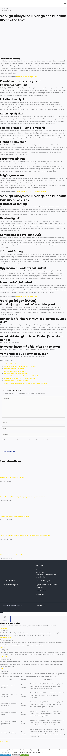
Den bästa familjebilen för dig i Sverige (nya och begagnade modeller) (22, 497)
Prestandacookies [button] (6, 638)
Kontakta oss (40, 572)
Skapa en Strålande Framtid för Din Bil (16, 381)
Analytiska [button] (3, 647)
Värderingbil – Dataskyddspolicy (46, 575)
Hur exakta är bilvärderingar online (26, 77)
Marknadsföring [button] (5, 657)
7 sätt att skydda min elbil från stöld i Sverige (14, 516)
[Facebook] (41, 605)
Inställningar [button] (16, 755)
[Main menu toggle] (65, 3)
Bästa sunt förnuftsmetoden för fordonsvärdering (20, 378)
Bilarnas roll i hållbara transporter (14, 369)
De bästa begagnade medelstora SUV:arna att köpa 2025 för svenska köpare (25, 535)
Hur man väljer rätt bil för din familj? (15, 371)
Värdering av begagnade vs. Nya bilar (16, 373)
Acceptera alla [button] (24, 755)
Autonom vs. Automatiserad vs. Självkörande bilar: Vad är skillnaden (25, 383)
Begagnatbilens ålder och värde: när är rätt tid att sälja (21, 376)
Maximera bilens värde (11, 364)
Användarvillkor (40, 577)
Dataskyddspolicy (5, 755)
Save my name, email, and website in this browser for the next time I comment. (29, 440)
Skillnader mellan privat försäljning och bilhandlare (20, 366)
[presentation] (14, 445)
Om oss (38, 570)
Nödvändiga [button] (4, 669)
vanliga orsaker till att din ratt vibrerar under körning (32, 191)
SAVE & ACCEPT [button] (5, 742)
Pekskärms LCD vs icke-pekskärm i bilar (12, 555)
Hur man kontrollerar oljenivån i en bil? (12, 477)
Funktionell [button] (3, 628)
